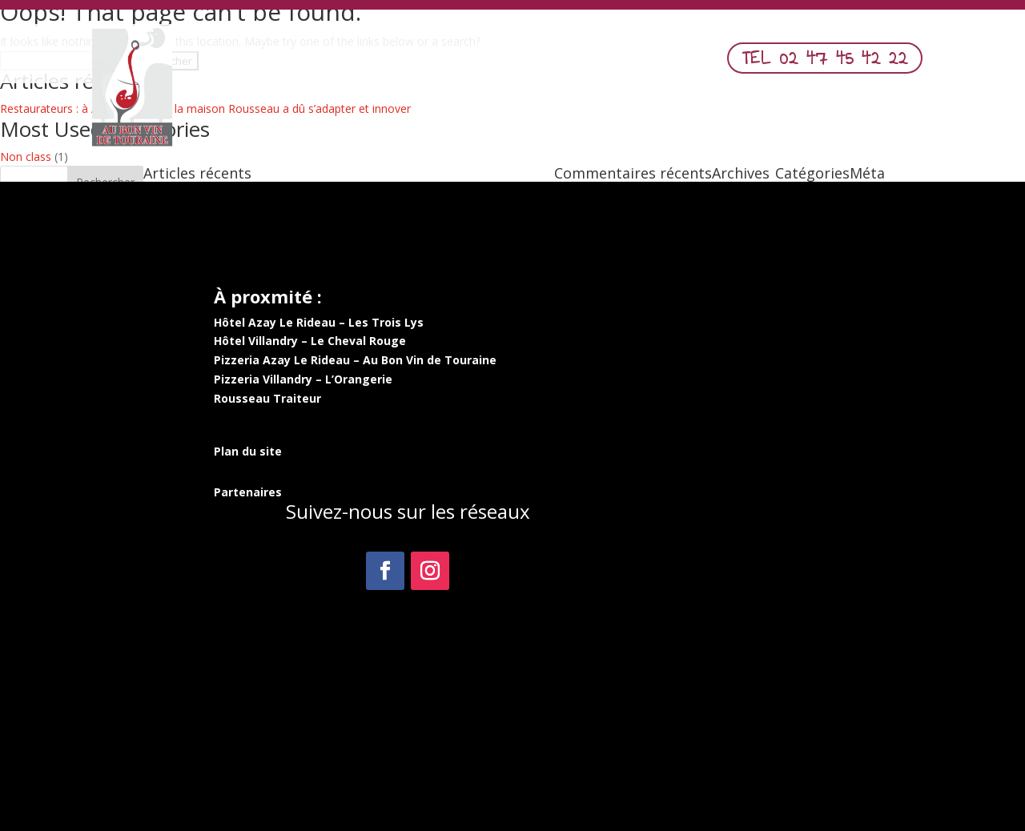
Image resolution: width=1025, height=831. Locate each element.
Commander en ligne (600, 62)
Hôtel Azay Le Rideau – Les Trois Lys (319, 322)
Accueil (356, 62)
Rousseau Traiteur (267, 398)
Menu (413, 62)
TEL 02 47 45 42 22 (825, 57)
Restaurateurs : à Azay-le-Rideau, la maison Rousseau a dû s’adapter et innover (205, 108)
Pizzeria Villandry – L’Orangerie (303, 379)
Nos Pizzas (485, 62)
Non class (25, 156)
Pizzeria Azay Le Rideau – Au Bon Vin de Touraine (355, 359)
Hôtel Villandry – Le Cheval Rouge (310, 340)
